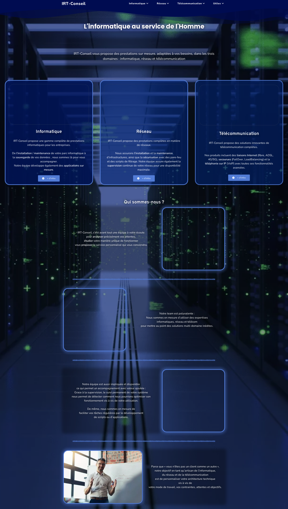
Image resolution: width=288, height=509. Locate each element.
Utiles (188, 498)
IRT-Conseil (74, 3)
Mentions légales (204, 498)
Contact (221, 498)
